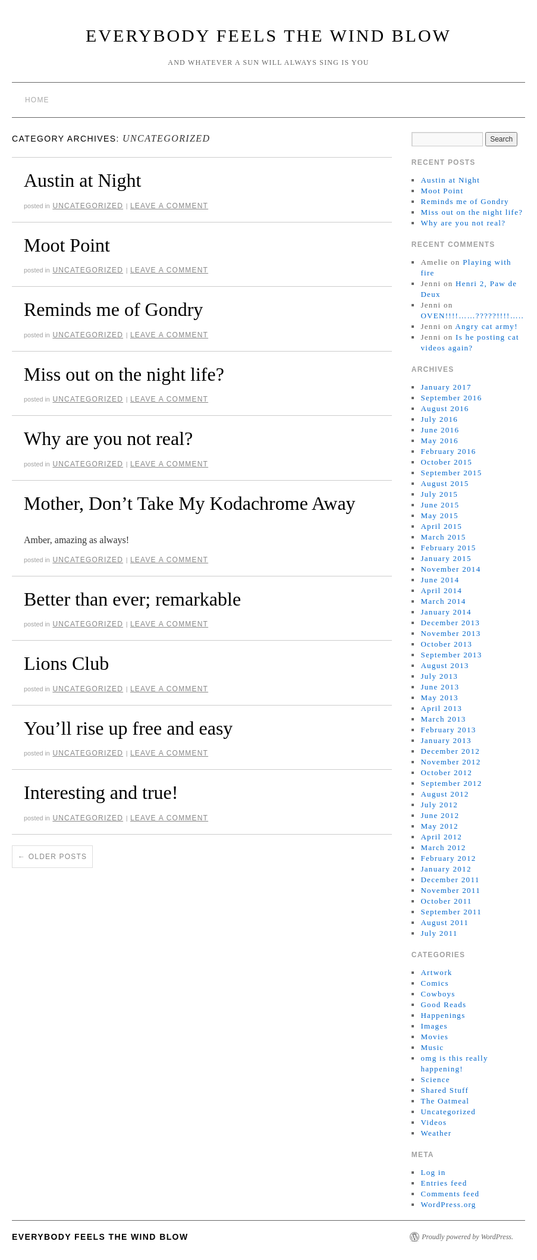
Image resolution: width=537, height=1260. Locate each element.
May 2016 (439, 440)
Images (433, 1025)
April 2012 (441, 836)
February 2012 (448, 858)
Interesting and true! (101, 792)
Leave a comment (169, 206)
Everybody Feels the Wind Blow (268, 35)
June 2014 (439, 579)
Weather (435, 1133)
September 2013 (451, 654)
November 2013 (450, 633)
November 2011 (450, 890)
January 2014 (445, 611)
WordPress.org (448, 1204)
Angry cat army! (486, 326)
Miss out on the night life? (124, 374)
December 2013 (450, 622)
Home (37, 100)
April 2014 (441, 590)
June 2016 (439, 429)
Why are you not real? (108, 438)
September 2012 (451, 783)
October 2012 (446, 772)
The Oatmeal (444, 1100)
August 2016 (444, 408)
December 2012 (450, 751)
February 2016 (448, 451)
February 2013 (448, 729)
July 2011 (438, 933)
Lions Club (66, 663)
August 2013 (444, 665)
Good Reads (443, 1004)
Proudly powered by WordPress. (467, 1237)
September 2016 (451, 397)
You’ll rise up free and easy (128, 728)
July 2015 (439, 494)
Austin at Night (82, 180)
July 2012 (439, 804)
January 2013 (445, 740)
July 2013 (439, 676)
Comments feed (449, 1193)
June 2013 (439, 686)
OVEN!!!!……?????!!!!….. (472, 315)
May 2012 (439, 826)
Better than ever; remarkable (132, 599)
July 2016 (439, 419)
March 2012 (443, 847)
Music (432, 1047)
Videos (433, 1122)
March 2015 (443, 536)
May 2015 (439, 515)
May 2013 (439, 697)
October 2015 (446, 461)
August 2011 (444, 922)
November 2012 (450, 761)
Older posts (52, 856)
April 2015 (441, 526)
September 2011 (451, 911)
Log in (432, 1172)
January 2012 (445, 868)
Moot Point (67, 245)
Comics (434, 983)
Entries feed (443, 1182)
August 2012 (444, 793)
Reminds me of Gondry (113, 309)
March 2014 (443, 601)
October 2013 (446, 644)
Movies (434, 1036)
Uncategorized (87, 206)
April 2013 (441, 708)
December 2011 (449, 879)
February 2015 (448, 547)
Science (435, 1079)
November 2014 (450, 569)
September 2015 (451, 472)
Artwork (436, 972)
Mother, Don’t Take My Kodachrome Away (190, 503)
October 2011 (446, 901)
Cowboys (437, 993)
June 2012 (439, 815)
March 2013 (443, 718)
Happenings (442, 1015)
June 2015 (439, 504)
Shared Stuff (444, 1090)
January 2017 (445, 387)
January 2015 (445, 558)
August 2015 (444, 483)
